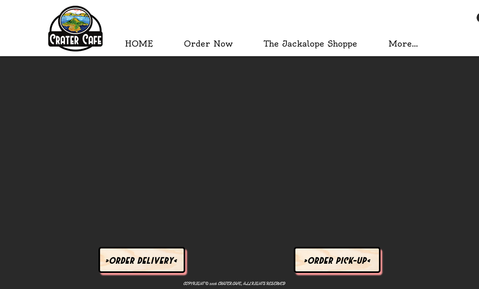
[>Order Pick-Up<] (337, 260)
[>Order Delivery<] (141, 260)
